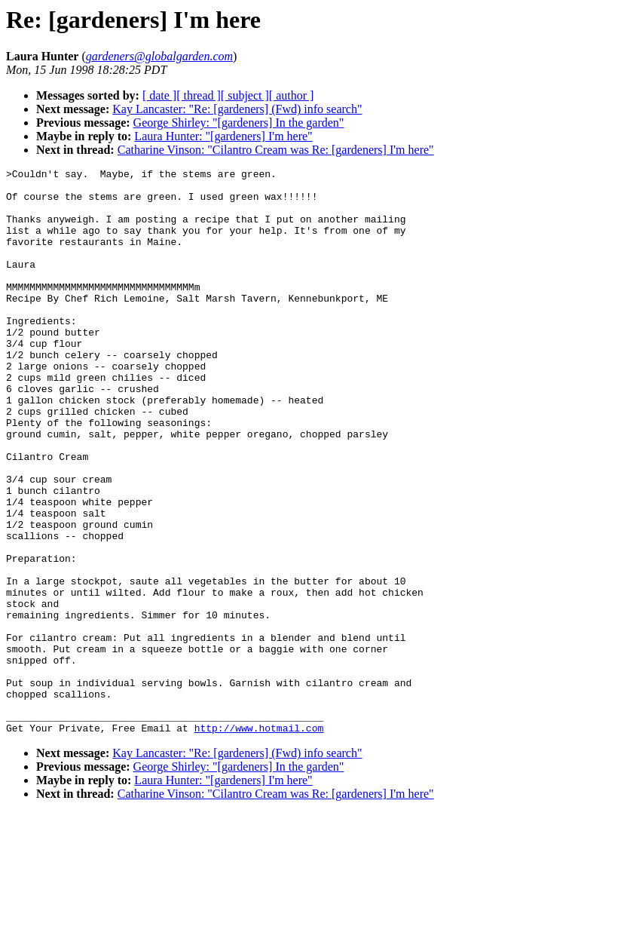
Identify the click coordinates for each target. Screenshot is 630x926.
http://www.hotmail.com (259, 841)
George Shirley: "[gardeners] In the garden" (238, 122)
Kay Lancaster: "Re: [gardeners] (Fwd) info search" (237, 109)
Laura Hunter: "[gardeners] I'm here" (223, 136)
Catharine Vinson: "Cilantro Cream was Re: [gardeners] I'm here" (276, 149)
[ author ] (291, 95)
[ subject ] (245, 95)
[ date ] (159, 95)
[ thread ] (198, 95)
